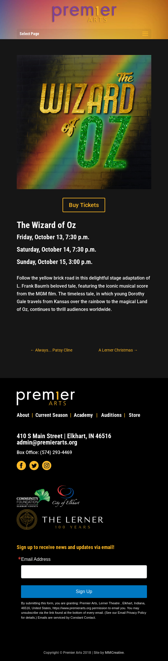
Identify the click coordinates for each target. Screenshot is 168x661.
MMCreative (114, 653)
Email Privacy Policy (132, 612)
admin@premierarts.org (47, 442)
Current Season (51, 415)
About (23, 415)
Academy (83, 415)
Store (134, 415)
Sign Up (84, 591)
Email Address (35, 559)
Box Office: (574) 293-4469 (44, 452)
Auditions (111, 415)
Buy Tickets (84, 205)
